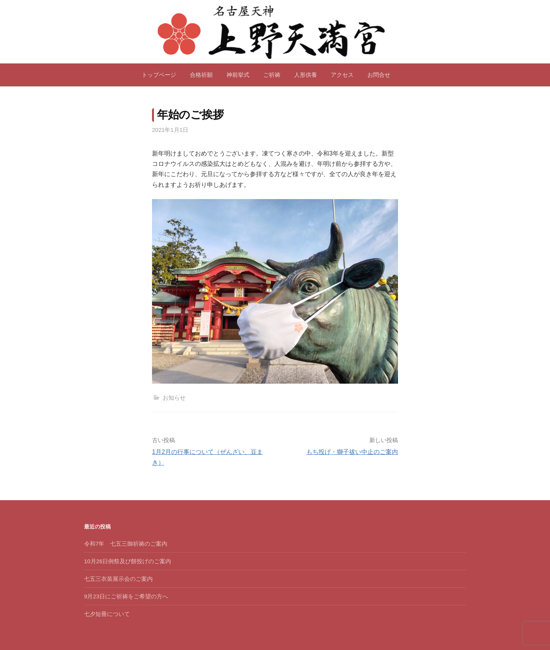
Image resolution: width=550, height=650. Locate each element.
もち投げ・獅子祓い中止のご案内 (352, 452)
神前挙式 (237, 74)
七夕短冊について (107, 614)
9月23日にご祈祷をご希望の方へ (126, 596)
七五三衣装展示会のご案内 (118, 578)
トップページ (159, 74)
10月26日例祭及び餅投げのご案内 (127, 561)
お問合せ (378, 74)
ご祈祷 (271, 74)
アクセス (342, 74)
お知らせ (174, 397)
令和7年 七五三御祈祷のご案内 (125, 543)
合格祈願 (201, 74)
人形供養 (305, 74)
